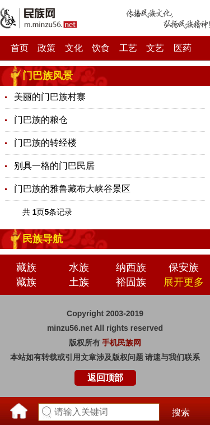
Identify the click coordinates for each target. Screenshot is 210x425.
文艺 (155, 48)
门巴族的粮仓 (41, 119)
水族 (79, 267)
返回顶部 (105, 377)
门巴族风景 (47, 75)
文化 (74, 48)
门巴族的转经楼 (45, 142)
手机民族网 (121, 342)
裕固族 (131, 282)
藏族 (26, 267)
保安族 (184, 267)
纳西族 (131, 267)
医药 (183, 48)
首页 (20, 48)
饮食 (101, 48)
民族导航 (42, 238)
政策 (46, 48)
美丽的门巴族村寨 (50, 96)
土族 (79, 282)
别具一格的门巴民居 (54, 165)
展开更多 (184, 282)
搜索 (181, 412)
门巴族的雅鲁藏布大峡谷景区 (72, 188)
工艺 (128, 48)
